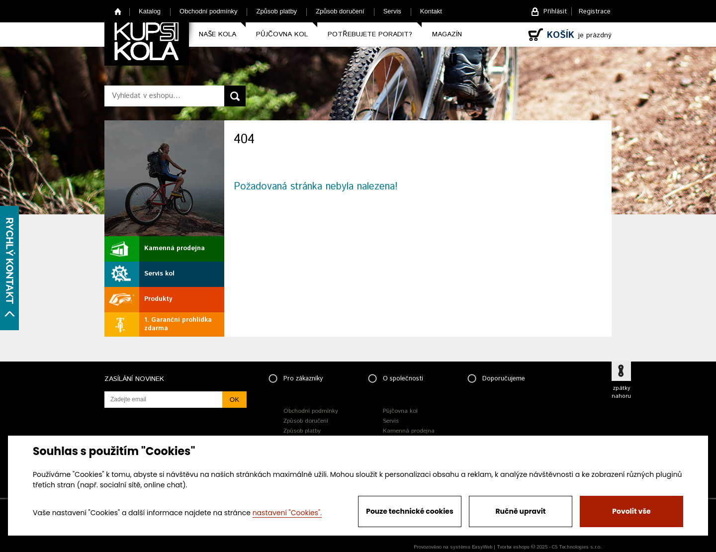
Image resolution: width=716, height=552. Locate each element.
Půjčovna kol (282, 34)
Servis (392, 11)
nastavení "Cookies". (287, 513)
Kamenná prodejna (174, 248)
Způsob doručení (340, 11)
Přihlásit (555, 11)
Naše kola (217, 34)
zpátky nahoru (621, 392)
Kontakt (431, 11)
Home (118, 11)
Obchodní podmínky (208, 11)
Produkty (158, 299)
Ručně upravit (520, 511)
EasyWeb (482, 547)
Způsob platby (276, 11)
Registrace (595, 11)
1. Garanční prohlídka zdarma (178, 324)
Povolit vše (631, 511)
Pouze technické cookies (409, 511)
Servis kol (159, 273)
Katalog (150, 11)
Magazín (447, 34)
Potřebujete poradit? (370, 34)
